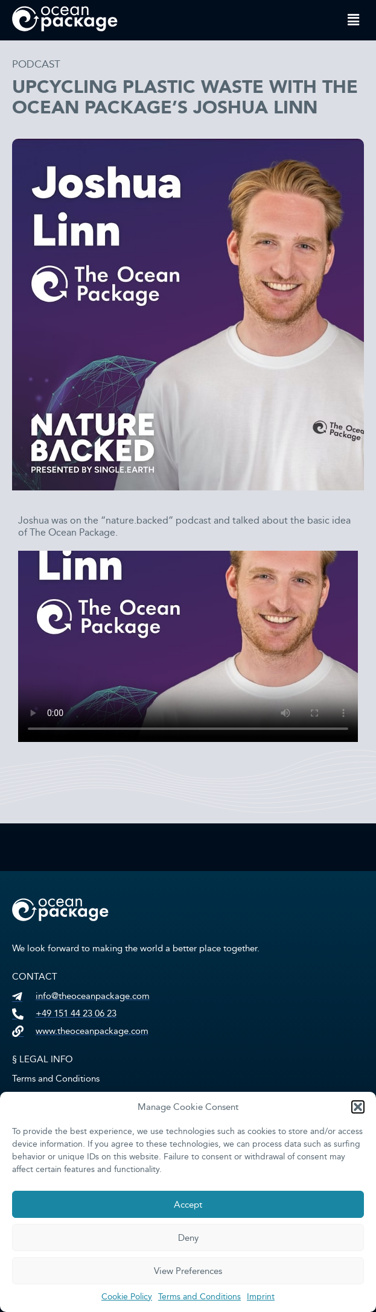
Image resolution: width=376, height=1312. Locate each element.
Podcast (36, 64)
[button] (358, 1107)
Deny (188, 1237)
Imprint (261, 1296)
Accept (188, 1204)
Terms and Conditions (199, 1296)
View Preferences (188, 1271)
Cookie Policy (126, 1296)
